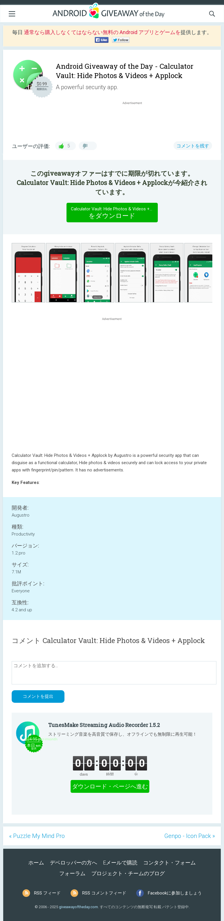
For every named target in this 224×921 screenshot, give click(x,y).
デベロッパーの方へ (73, 863)
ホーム (36, 863)
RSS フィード (47, 893)
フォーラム (72, 873)
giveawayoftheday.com (78, 907)
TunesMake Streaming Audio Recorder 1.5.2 (104, 724)
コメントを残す (192, 146)
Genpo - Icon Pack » (189, 835)
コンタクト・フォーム (169, 863)
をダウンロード (114, 212)
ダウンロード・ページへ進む (110, 786)
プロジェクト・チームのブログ (128, 873)
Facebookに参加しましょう (175, 893)
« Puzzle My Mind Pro (37, 835)
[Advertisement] (135, 119)
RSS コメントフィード (104, 893)
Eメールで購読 (120, 863)
